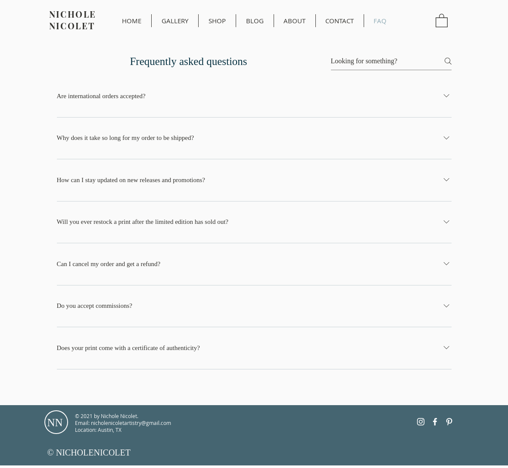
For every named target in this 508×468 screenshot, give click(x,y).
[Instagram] (421, 422)
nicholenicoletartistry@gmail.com (131, 422)
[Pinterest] (449, 422)
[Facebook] (435, 422)
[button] (442, 20)
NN (55, 422)
